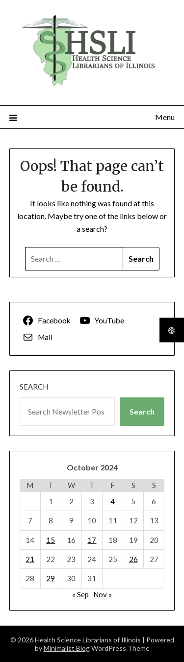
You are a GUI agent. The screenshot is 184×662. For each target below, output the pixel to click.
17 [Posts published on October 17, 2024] (91, 540)
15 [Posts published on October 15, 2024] (50, 540)
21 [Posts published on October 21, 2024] (30, 559)
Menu (165, 117)
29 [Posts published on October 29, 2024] (50, 578)
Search (34, 386)
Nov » (102, 594)
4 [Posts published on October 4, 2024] (112, 501)
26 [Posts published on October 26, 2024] (133, 559)
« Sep (80, 594)
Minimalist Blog (67, 648)
